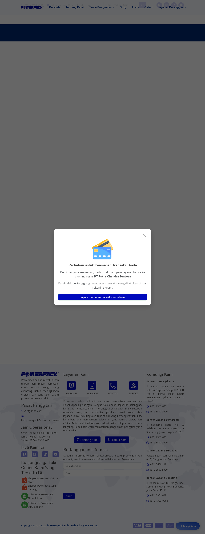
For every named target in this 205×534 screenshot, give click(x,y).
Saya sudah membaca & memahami (102, 297)
